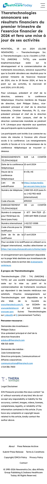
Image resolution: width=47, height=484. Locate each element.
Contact (23, 463)
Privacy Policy (36, 457)
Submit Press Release (13, 452)
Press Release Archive (27, 446)
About (12, 446)
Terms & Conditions (35, 452)
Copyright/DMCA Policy (15, 457)
